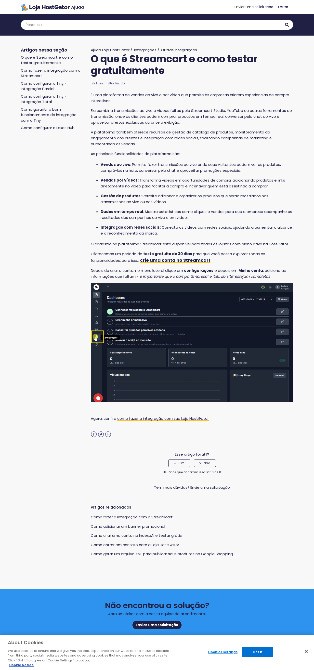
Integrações (145, 50)
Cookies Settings (222, 652)
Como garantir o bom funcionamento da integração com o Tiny (49, 115)
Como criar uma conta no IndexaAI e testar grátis (136, 535)
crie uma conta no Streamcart (175, 260)
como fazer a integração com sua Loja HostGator (163, 418)
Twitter (101, 434)
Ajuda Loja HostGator (110, 50)
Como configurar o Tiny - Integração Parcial (43, 86)
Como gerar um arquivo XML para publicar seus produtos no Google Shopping (162, 553)
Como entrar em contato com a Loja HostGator (135, 544)
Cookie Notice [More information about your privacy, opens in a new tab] (21, 665)
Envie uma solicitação (210, 487)
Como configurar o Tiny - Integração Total (43, 99)
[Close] (306, 651)
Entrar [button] (283, 6)
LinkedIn (108, 434)
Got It (257, 652)
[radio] (179, 463)
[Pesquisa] (157, 25)
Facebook (94, 434)
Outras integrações (179, 50)
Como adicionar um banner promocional (128, 526)
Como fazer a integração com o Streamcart (132, 517)
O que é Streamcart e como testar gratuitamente (47, 60)
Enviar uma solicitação (254, 6)
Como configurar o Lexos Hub (48, 127)
